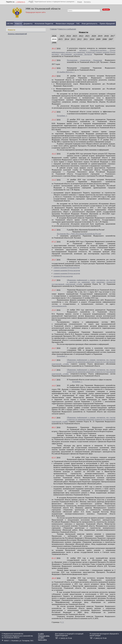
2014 (66, 39)
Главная (53, 29)
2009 (98, 39)
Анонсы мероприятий (17, 34)
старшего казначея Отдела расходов (66, 270)
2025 (62, 36)
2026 (54, 36)
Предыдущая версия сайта (36, 12)
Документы (28, 24)
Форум (79, 2)
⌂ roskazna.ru (20, 2)
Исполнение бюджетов (44, 24)
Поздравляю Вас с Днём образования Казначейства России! (79, 234)
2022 (81, 36)
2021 (87, 36)
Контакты (87, 2)
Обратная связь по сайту (44, 637)
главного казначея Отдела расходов (66, 267)
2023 (75, 36)
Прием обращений (107, 24)
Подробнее (62, 116)
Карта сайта (42, 640)
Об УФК (10, 24)
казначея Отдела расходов (63, 276)
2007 (111, 39)
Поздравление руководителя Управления (84, 60)
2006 (54, 42)
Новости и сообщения (67, 29)
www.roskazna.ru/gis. (59, 306)
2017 (112, 36)
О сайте (41, 634)
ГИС (78, 24)
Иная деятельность (89, 24)
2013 (73, 39)
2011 (85, 39)
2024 (68, 36)
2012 (79, 39)
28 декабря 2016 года (66, 72)
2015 (60, 39)
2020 (94, 36)
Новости (18, 24)
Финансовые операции (65, 24)
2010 (92, 39)
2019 (100, 36)
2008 (104, 39)
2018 (106, 36)
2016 (54, 39)
